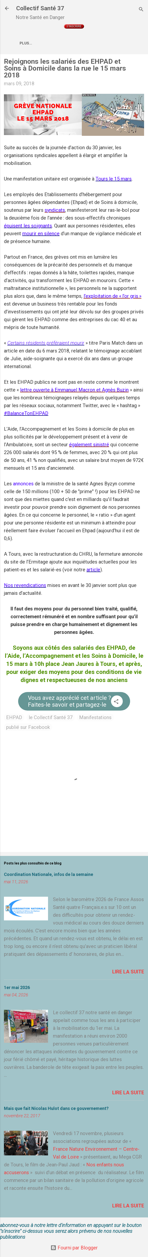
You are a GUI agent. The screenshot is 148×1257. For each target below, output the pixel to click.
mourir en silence (41, 234)
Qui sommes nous (86, 43)
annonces (23, 485)
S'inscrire (74, 26)
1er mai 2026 (17, 988)
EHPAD (14, 718)
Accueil (52, 43)
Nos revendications (25, 586)
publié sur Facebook (28, 728)
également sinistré (89, 445)
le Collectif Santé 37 (51, 718)
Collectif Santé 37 (40, 8)
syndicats (55, 211)
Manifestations (95, 718)
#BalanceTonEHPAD (26, 414)
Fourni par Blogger (74, 1248)
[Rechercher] (141, 9)
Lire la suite (128, 973)
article (93, 571)
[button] (116, 703)
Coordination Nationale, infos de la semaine (48, 875)
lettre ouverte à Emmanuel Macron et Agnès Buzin (74, 391)
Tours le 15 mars (114, 180)
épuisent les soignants (28, 227)
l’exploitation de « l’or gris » (112, 297)
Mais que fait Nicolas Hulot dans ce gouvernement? (56, 1109)
